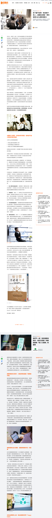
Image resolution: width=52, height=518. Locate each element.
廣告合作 (46, 0)
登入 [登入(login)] (43, 2)
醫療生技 (38, 336)
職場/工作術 (39, 10)
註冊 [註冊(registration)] (46, 2)
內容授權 (50, 0)
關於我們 (43, 0)
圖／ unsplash (9, 242)
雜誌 (37, 2)
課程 (34, 2)
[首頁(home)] (4, 3)
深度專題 (17, 2)
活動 (32, 2)
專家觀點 (25, 2)
